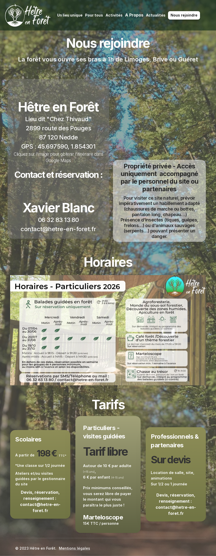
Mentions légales (74, 548)
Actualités (155, 15)
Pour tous (94, 15)
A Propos (134, 15)
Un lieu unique (69, 15)
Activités (114, 15)
